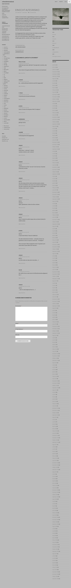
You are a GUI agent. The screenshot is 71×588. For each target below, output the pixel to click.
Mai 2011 (54, 451)
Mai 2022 (54, 155)
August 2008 (54, 526)
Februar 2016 (54, 321)
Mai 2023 (54, 133)
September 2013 (55, 387)
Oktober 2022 (54, 146)
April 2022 (54, 158)
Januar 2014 (54, 378)
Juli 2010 (54, 474)
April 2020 (54, 210)
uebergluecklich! (55, 52)
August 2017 (54, 280)
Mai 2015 (54, 342)
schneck (25, 12)
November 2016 (55, 301)
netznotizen (6, 100)
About (56, 1)
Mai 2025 (54, 83)
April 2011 (54, 453)
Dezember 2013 (55, 380)
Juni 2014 (54, 367)
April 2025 (54, 85)
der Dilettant (6, 61)
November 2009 (55, 492)
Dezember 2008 (55, 517)
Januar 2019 (54, 242)
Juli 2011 (54, 446)
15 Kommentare (32, 12)
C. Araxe (21, 92)
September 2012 (55, 415)
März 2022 (54, 160)
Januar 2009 (54, 515)
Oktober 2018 (54, 249)
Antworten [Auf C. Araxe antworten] (22, 99)
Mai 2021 (54, 180)
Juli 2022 (54, 151)
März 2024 (54, 110)
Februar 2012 (54, 430)
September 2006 (55, 578)
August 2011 (54, 444)
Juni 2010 (54, 476)
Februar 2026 (54, 69)
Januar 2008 (54, 542)
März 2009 (54, 510)
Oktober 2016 (54, 303)
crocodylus (6, 59)
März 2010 (54, 483)
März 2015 (54, 346)
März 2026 (54, 67)
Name (17, 323)
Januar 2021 (54, 189)
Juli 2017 (54, 283)
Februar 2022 (54, 162)
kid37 (5, 77)
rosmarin (21, 79)
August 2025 (54, 78)
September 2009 (55, 496)
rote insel (5, 113)
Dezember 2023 (55, 117)
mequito (5, 92)
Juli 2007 (54, 555)
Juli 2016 (54, 310)
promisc (20, 106)
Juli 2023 (54, 128)
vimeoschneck (6, 129)
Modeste (5, 95)
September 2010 (55, 469)
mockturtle (6, 93)
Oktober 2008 (54, 521)
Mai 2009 (54, 505)
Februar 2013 (54, 403)
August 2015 (54, 335)
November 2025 (55, 74)
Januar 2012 (54, 433)
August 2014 (54, 362)
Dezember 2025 (55, 71)
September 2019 (55, 224)
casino (5, 56)
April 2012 (54, 426)
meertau (5, 88)
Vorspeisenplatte (7, 119)
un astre (5, 118)
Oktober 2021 (54, 171)
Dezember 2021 (55, 167)
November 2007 (55, 546)
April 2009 (54, 508)
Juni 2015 (54, 339)
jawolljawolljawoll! (55, 47)
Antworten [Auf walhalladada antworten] (22, 125)
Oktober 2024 (54, 99)
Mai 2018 (54, 260)
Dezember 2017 (55, 271)
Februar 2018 (54, 267)
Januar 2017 (54, 296)
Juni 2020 (54, 205)
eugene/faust (6, 66)
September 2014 (55, 360)
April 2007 (54, 562)
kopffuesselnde (7, 80)
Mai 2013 (54, 396)
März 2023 (54, 137)
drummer (54, 34)
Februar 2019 (54, 240)
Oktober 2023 (54, 121)
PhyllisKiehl (6, 108)
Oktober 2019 (54, 221)
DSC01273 (54, 43)
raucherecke (6, 111)
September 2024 (55, 101)
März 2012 (54, 428)
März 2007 (54, 565)
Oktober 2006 (54, 576)
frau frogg (4, 38)
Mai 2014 (54, 369)
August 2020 (54, 201)
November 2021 (55, 169)
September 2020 (55, 199)
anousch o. (6, 47)
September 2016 (55, 305)
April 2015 (54, 344)
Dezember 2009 (55, 490)
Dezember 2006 (55, 571)
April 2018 (54, 262)
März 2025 (54, 87)
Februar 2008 (54, 540)
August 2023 (54, 126)
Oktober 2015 (54, 330)
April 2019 (54, 235)
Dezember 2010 (55, 462)
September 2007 (55, 551)
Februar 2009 (54, 512)
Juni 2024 (54, 105)
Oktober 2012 (54, 412)
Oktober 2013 (54, 385)
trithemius (6, 116)
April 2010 (54, 480)
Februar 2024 (54, 112)
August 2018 (54, 253)
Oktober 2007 (54, 549)
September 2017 (55, 278)
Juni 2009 (54, 503)
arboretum (6, 50)
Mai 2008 (54, 533)
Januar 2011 (54, 460)
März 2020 (54, 212)
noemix (5, 105)
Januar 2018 (54, 269)
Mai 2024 (54, 108)
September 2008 (55, 524)
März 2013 (54, 401)
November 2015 (55, 328)
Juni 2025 (54, 80)
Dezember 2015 (55, 326)
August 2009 (54, 499)
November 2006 (55, 574)
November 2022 (55, 144)
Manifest (61, 1)
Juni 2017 (54, 285)
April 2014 (54, 371)
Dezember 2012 (55, 408)
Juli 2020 (54, 203)
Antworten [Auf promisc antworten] (22, 112)
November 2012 (55, 410)
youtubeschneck (7, 127)
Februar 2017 (54, 294)
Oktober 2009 (54, 494)
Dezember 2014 (55, 353)
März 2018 (54, 264)
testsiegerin (6, 114)
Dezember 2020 (55, 192)
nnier (5, 103)
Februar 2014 (54, 376)
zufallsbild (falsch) (31, 50)
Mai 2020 (54, 208)
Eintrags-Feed (4, 137)
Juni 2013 (54, 394)
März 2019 (54, 237)
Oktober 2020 (54, 196)
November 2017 (55, 274)
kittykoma (5, 79)
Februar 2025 (54, 89)
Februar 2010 (54, 485)
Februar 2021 (54, 187)
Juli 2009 (54, 501)
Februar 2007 (54, 567)
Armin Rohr (6, 48)
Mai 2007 (54, 560)
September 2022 (55, 149)
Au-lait (20, 270)
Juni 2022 (54, 153)
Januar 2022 (54, 164)
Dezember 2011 (55, 435)
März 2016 (54, 319)
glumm (5, 71)
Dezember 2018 (55, 244)
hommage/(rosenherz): (56, 56)
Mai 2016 (54, 315)
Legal (66, 1)
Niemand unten (5, 6)
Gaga (5, 67)
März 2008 (54, 537)
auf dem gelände (7, 52)
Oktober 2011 (54, 440)
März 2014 (54, 374)
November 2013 (55, 383)
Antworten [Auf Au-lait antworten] (22, 278)
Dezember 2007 (55, 544)
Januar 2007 (54, 569)
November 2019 (55, 219)
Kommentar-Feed (5, 139)
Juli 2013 (54, 392)
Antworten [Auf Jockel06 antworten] (22, 138)
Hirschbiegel (6, 72)
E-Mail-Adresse (19, 329)
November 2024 (55, 96)
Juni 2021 (54, 178)
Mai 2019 (54, 233)
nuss (5, 106)
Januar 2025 (54, 92)
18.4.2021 (54, 38)
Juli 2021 (54, 176)
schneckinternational (8, 1)
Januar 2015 (54, 351)
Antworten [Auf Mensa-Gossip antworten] (22, 73)
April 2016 (54, 317)
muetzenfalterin (7, 98)
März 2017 (54, 292)
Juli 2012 (54, 419)
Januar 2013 (54, 405)
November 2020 (55, 194)
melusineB (6, 90)
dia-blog (5, 63)
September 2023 (55, 124)
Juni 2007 (54, 558)
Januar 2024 (54, 114)
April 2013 (54, 399)
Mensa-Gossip (22, 61)
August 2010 (54, 471)
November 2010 (55, 465)
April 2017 (54, 289)
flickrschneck (6, 125)
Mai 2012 (54, 424)
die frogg (5, 64)
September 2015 (55, 333)
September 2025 (55, 76)
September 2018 (55, 251)
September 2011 (55, 442)
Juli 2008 (54, 528)
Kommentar (18, 306)
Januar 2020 (54, 217)
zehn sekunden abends (31, 46)
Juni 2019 (54, 230)
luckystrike (6, 87)
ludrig (3, 13)
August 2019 (54, 226)
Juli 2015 (54, 337)
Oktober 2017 (54, 276)
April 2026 (54, 64)
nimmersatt (6, 101)
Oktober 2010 (54, 467)
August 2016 (54, 308)
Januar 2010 (54, 487)
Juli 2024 (54, 103)
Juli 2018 (54, 255)
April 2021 (54, 183)
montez (5, 96)
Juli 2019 (54, 228)
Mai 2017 (54, 287)
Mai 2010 (54, 478)
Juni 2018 (54, 258)
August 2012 (54, 417)
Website (17, 334)
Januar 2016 (54, 324)
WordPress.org (5, 140)
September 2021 (55, 174)
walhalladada (22, 119)
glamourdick (6, 69)
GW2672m (4, 14)
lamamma (6, 85)
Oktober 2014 (54, 358)
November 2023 (55, 119)
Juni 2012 (54, 421)
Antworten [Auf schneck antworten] (22, 155)
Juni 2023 (54, 130)
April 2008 (54, 535)
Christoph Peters (7, 58)
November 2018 (55, 246)
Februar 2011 (54, 458)
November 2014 (55, 355)
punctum (5, 109)
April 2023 (54, 135)
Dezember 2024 (55, 94)
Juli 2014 (54, 365)
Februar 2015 (54, 349)
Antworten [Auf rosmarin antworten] (22, 86)
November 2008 (55, 519)
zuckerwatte (6, 123)
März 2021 (54, 185)
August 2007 (54, 553)
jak (4, 76)
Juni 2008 (54, 530)
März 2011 (54, 455)
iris (4, 74)
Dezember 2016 (55, 299)
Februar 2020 (54, 214)
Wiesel (5, 121)
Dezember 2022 (55, 142)
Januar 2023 (54, 139)
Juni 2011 (54, 449)
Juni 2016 (54, 312)
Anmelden (4, 136)
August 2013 (54, 390)
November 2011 (55, 437)
